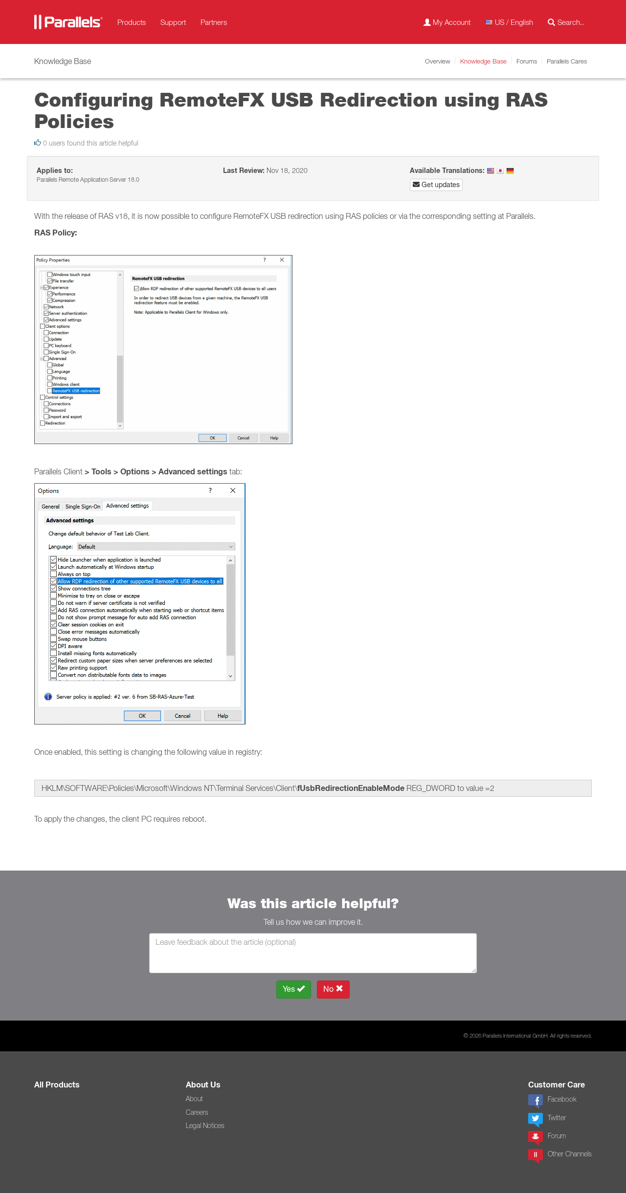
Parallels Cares (567, 61)
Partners (214, 22)
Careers (197, 1112)
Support (173, 22)
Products (131, 22)
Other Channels (560, 1156)
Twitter (547, 1120)
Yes (294, 989)
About (194, 1099)
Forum (547, 1138)
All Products (57, 1085)
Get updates (436, 184)
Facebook (552, 1101)
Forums (526, 61)
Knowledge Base (483, 61)
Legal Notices (205, 1125)
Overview (437, 61)
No (333, 989)
